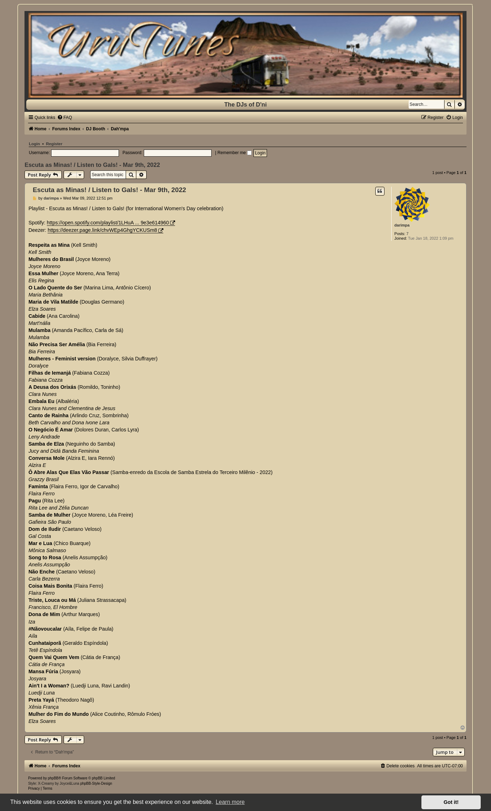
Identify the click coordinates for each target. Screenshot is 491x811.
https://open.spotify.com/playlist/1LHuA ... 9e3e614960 (108, 222)
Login (34, 144)
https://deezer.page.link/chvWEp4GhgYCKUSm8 (102, 230)
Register (54, 144)
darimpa (402, 225)
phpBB (53, 778)
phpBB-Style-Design (96, 783)
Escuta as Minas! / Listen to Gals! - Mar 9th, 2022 (92, 165)
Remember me (235, 152)
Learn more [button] (230, 802)
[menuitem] (64, 117)
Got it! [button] (451, 802)
